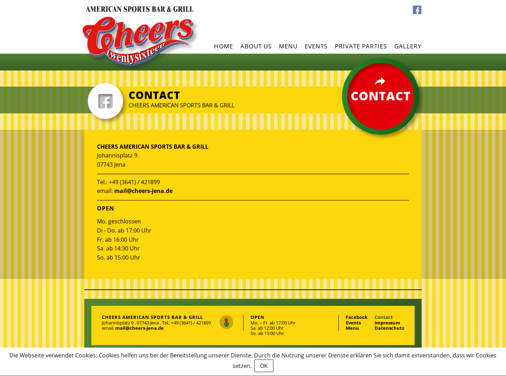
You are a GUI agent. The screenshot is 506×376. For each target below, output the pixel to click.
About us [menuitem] (256, 46)
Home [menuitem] (223, 46)
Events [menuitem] (316, 46)
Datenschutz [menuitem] (389, 328)
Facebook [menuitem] (417, 9)
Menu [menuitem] (288, 46)
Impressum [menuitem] (387, 323)
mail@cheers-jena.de (143, 191)
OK (264, 366)
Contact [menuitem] (384, 317)
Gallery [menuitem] (408, 46)
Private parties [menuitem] (361, 46)
